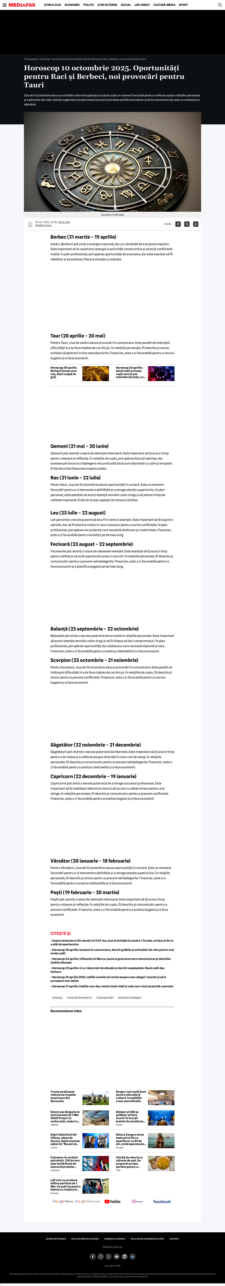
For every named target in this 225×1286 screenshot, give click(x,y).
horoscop (57, 997)
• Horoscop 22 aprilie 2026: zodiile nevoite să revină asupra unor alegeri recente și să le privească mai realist (108, 979)
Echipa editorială (56, 1239)
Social (126, 5)
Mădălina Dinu (43, 225)
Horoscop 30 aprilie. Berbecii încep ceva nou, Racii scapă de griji (63, 372)
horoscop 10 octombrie (79, 997)
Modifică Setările (112, 1247)
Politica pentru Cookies (85, 1239)
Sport (183, 5)
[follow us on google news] (62, 1202)
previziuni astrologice (129, 997)
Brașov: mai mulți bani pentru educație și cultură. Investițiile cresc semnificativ (131, 1096)
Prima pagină (31, 59)
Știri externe (107, 5)
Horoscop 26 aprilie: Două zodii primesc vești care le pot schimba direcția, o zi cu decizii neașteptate (131, 372)
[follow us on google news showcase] (87, 1202)
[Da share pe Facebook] (178, 224)
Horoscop (45, 59)
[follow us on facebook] (162, 1202)
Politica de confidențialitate (147, 1239)
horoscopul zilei (105, 997)
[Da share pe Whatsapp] (195, 224)
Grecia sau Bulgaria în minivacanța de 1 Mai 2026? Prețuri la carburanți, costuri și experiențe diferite (65, 1116)
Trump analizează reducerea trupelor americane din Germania (63, 1096)
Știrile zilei (52, 5)
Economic (72, 5)
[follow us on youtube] (112, 1202)
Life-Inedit (142, 5)
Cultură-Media (164, 5)
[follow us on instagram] (137, 1202)
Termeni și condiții (114, 1239)
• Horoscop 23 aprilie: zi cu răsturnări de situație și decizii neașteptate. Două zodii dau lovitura (107, 969)
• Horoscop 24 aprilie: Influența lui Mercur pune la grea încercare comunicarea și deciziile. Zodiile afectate (110, 960)
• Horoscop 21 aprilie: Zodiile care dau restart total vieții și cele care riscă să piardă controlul (111, 986)
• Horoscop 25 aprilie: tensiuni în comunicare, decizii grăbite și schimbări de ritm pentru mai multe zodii (112, 951)
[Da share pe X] (187, 224)
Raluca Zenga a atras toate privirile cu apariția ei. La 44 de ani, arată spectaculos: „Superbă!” (131, 1139)
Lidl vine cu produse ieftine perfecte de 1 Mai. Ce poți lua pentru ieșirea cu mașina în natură (65, 1185)
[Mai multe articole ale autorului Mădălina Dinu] (30, 224)
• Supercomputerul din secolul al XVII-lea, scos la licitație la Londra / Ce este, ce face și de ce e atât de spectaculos (111, 942)
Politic (88, 5)
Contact (174, 1239)
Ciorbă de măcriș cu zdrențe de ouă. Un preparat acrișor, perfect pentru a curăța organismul (129, 1162)
